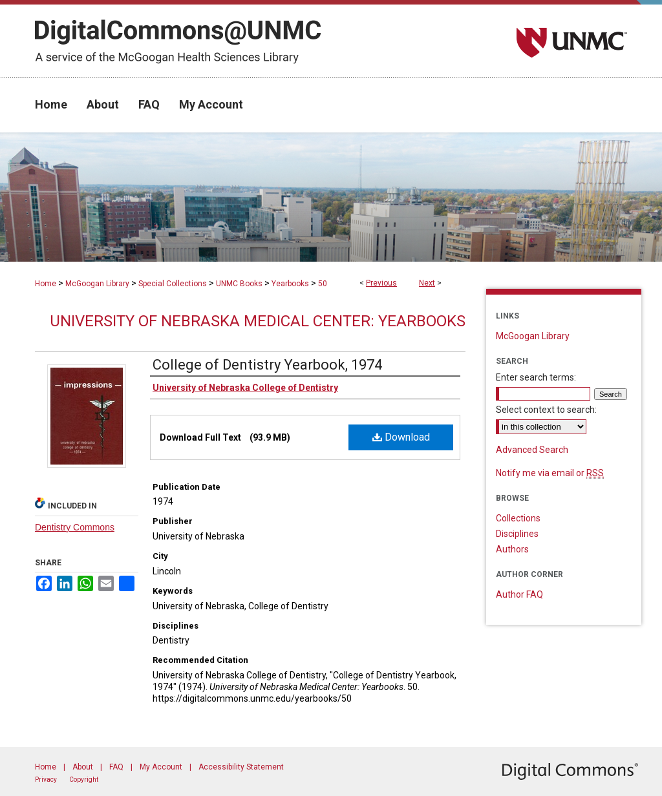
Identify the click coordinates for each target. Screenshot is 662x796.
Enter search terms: (536, 377)
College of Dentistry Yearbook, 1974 (267, 365)
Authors (512, 549)
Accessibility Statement (241, 766)
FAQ (116, 766)
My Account (161, 766)
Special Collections (172, 283)
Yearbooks (290, 283)
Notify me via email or (550, 473)
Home (45, 283)
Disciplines (517, 534)
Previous (381, 283)
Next (427, 283)
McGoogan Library (97, 283)
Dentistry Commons (74, 527)
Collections (518, 518)
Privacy (46, 779)
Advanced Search (532, 450)
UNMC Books (239, 283)
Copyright (83, 779)
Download (401, 437)
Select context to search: (546, 409)
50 (322, 283)
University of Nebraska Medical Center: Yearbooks (257, 321)
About (82, 766)
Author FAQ (519, 594)
